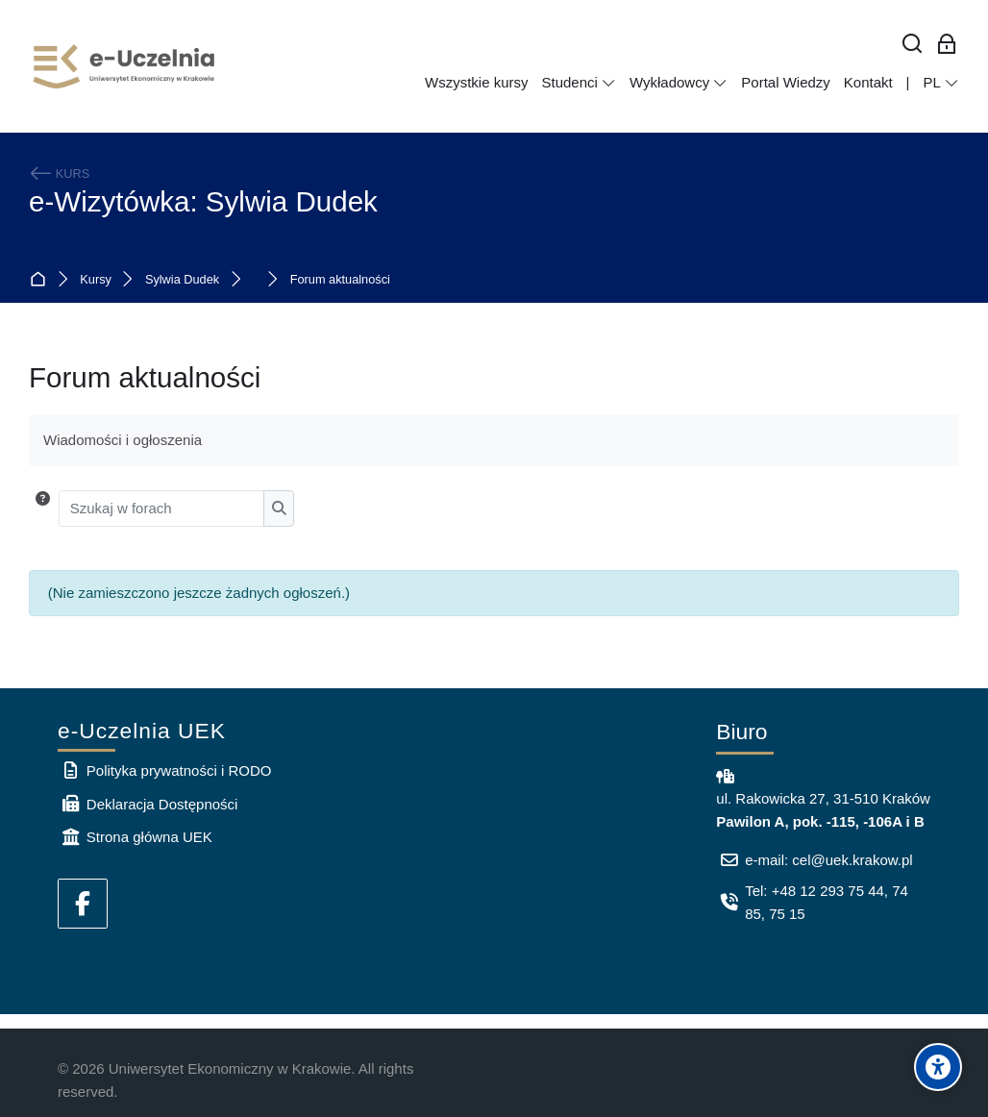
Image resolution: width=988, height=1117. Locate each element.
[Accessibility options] (938, 1067)
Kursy (95, 280)
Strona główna (42, 280)
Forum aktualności (340, 280)
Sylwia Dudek (182, 280)
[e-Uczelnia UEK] (125, 66)
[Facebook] (83, 904)
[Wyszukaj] (913, 45)
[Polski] (941, 82)
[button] (43, 508)
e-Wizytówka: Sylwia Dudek (203, 201)
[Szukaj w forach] (162, 508)
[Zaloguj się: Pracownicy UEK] (947, 45)
